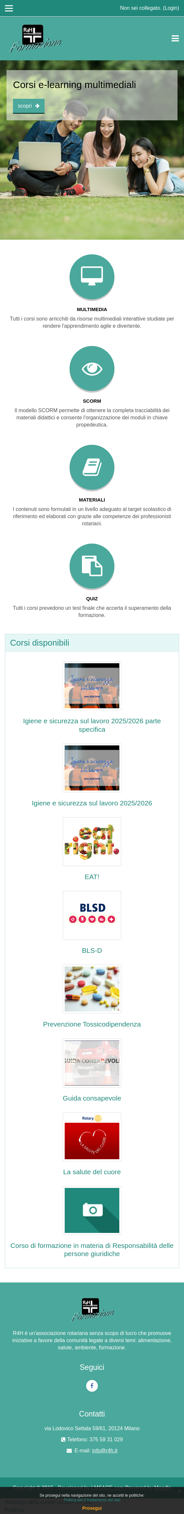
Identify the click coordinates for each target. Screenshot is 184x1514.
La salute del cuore (92, 1172)
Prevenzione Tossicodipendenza (92, 1024)
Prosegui (92, 1508)
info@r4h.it (105, 1450)
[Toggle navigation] (175, 38)
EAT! (92, 876)
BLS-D (92, 950)
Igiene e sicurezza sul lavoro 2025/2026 (92, 803)
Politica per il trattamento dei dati (92, 1500)
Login (171, 8)
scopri (29, 106)
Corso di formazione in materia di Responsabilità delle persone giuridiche (92, 1249)
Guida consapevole (92, 1098)
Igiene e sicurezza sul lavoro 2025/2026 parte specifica (92, 725)
